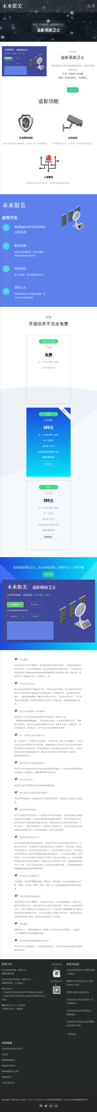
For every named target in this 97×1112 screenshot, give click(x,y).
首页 (35, 24)
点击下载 (72, 90)
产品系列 (43, 24)
